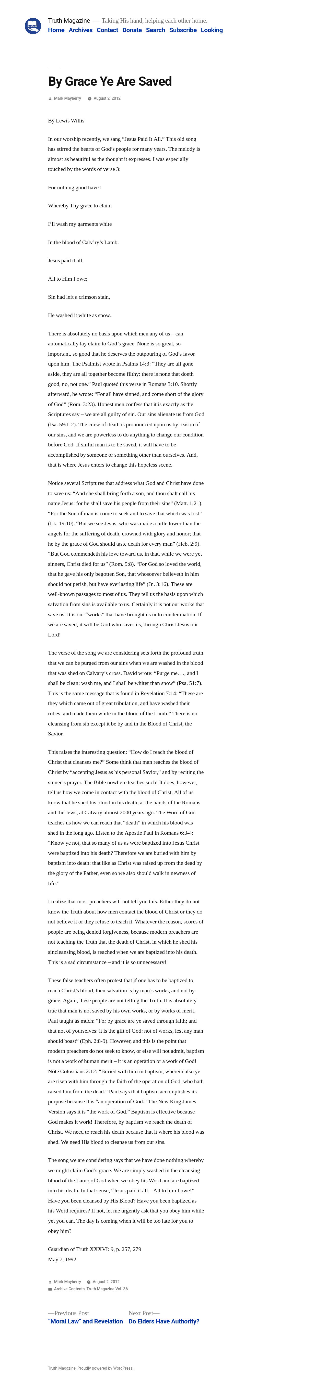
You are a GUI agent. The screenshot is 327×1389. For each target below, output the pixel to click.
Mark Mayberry (67, 98)
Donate (132, 30)
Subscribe (183, 30)
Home (56, 30)
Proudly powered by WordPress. (105, 1368)
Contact (107, 30)
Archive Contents (69, 1288)
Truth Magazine (69, 20)
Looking (212, 30)
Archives (80, 30)
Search (155, 30)
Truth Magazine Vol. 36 (107, 1288)
